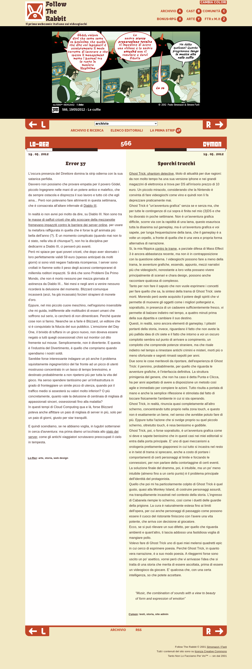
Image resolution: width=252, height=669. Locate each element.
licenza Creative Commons (211, 651)
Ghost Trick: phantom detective (151, 173)
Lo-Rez (32, 458)
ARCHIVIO (172, 11)
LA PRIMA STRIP (165, 131)
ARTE (194, 19)
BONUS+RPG (170, 19)
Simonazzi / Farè (217, 646)
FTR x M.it (216, 19)
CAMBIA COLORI (213, 2)
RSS (139, 630)
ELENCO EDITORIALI (127, 130)
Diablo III (90, 205)
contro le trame (166, 248)
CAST (194, 11)
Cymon (133, 614)
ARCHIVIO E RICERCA (87, 130)
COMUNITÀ (215, 11)
